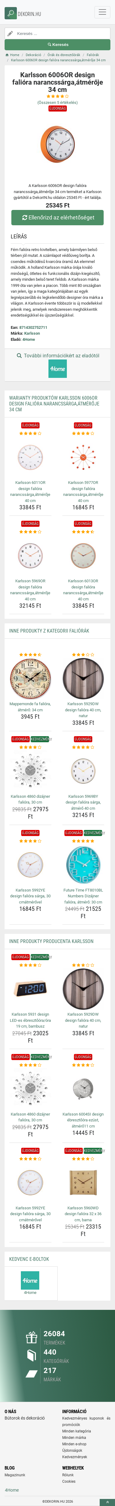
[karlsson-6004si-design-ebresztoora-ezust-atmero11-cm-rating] (83, 1065)
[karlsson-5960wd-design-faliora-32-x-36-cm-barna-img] (83, 1183)
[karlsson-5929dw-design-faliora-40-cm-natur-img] (83, 679)
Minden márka (74, 1438)
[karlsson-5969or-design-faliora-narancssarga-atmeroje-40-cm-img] (30, 556)
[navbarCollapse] (102, 12)
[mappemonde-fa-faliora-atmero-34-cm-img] (30, 679)
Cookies (68, 1481)
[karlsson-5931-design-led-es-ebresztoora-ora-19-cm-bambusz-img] (30, 989)
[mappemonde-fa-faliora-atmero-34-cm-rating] (30, 655)
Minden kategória (76, 1431)
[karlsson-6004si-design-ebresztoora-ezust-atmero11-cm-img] (83, 1089)
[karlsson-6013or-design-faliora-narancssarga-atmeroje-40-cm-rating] (83, 532)
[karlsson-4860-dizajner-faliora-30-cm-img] (30, 771)
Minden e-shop (74, 1444)
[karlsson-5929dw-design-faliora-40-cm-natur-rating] (83, 655)
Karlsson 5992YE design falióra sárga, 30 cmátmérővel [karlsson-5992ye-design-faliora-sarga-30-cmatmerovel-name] (30, 896)
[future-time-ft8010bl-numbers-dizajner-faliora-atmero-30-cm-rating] (83, 841)
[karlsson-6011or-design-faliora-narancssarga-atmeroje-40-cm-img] (30, 457)
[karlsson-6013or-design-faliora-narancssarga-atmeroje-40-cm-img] (83, 556)
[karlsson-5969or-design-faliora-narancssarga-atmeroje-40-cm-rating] (30, 532)
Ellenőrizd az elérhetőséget (57, 217)
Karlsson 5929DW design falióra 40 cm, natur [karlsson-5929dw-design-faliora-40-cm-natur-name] (83, 710)
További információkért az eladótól (57, 365)
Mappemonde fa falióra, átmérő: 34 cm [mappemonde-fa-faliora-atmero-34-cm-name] (30, 707)
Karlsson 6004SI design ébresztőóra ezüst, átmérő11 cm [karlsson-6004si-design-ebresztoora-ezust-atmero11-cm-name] (83, 1120)
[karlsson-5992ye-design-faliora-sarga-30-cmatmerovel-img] (30, 865)
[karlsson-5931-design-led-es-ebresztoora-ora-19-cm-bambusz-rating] (30, 965)
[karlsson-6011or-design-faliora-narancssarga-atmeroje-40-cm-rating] (30, 434)
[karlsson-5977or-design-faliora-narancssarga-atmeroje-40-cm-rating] (83, 434)
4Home (28, 339)
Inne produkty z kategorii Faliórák (49, 631)
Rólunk (68, 1475)
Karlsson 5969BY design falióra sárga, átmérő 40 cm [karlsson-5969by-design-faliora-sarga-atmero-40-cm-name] (83, 802)
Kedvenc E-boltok (29, 1259)
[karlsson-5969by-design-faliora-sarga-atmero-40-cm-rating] (83, 747)
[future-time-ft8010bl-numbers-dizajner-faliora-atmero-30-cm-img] (83, 865)
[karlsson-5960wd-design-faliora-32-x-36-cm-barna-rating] (83, 1159)
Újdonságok (72, 1450)
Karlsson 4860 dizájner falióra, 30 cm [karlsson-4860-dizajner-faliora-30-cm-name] (30, 799)
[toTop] (107, 1502)
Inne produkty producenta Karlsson (51, 941)
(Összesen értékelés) (57, 102)
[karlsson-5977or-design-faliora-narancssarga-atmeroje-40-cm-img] (83, 457)
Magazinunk (15, 1475)
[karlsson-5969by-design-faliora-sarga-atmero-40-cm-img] (83, 771)
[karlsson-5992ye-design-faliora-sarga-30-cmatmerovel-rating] (30, 841)
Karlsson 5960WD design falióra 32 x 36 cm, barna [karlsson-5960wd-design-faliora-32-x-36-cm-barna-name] (83, 1214)
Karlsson (32, 333)
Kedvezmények (74, 1457)
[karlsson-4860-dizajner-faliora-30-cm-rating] (30, 747)
